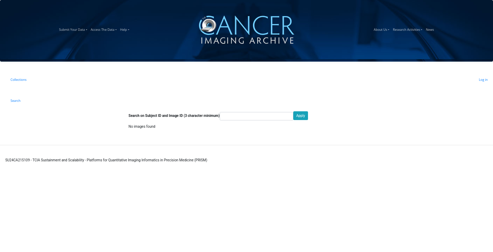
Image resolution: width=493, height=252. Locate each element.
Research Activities (408, 29)
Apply (300, 116)
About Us (382, 29)
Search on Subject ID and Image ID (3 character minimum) (174, 116)
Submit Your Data (74, 29)
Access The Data (104, 29)
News (431, 29)
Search (16, 100)
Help (125, 29)
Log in (483, 79)
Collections (19, 79)
